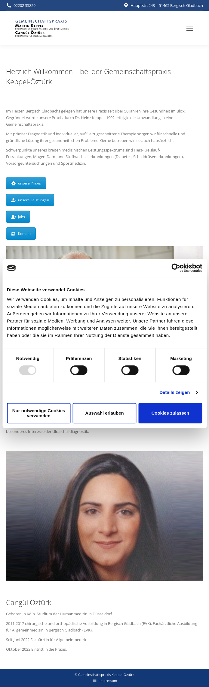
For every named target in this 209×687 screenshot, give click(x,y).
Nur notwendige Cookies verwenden (38, 413)
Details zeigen (174, 392)
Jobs (18, 216)
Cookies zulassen (170, 413)
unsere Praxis (26, 183)
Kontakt (21, 233)
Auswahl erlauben (104, 413)
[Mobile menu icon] (190, 28)
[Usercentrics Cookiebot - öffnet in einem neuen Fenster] (175, 267)
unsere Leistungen (30, 199)
